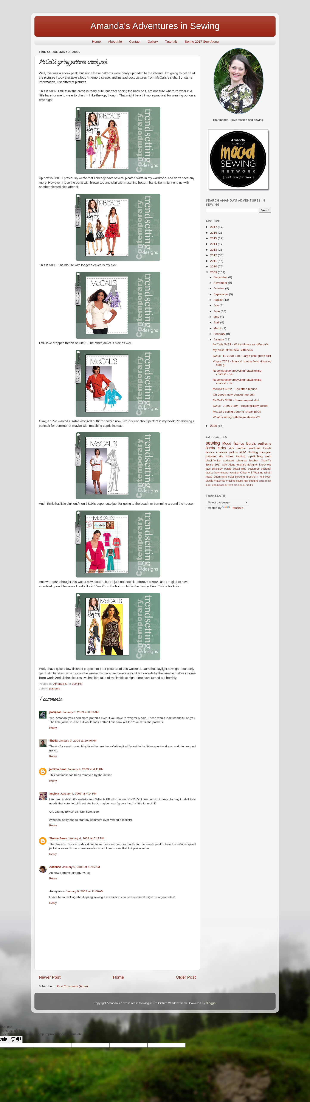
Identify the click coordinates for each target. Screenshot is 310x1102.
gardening (265, 481)
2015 (214, 238)
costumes (253, 468)
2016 (214, 232)
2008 (214, 425)
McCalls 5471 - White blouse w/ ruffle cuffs (241, 344)
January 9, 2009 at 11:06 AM (84, 891)
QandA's (266, 460)
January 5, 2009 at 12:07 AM (81, 867)
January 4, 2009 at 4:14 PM (78, 793)
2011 (214, 260)
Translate (232, 507)
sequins (253, 480)
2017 (214, 226)
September (221, 294)
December (221, 277)
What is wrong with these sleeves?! (236, 417)
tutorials (241, 464)
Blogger (211, 1003)
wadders (254, 448)
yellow (233, 452)
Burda (251, 443)
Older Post (186, 977)
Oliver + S (246, 472)
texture (224, 472)
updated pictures (235, 460)
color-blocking (236, 476)
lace (208, 468)
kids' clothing (249, 452)
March (218, 328)
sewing (213, 443)
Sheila (53, 740)
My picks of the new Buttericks (233, 350)
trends (267, 448)
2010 (214, 266)
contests (221, 452)
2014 (214, 243)
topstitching (255, 456)
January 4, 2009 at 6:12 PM (86, 838)
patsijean (55, 712)
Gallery (153, 41)
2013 (214, 249)
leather (253, 460)
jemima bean (57, 769)
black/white (213, 460)
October (219, 288)
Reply (53, 727)
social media (245, 485)
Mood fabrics (233, 443)
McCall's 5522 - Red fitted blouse (235, 389)
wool (268, 456)
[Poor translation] (16, 1039)
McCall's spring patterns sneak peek (237, 411)
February (220, 333)
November (221, 282)
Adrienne (55, 867)
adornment (220, 476)
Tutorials (171, 41)
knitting (240, 456)
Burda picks (216, 448)
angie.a (54, 793)
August (218, 299)
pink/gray (217, 468)
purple (227, 468)
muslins (230, 480)
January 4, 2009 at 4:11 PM (86, 769)
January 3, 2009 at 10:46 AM (77, 740)
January (219, 339)
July (217, 305)
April (217, 322)
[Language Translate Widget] (227, 502)
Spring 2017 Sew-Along (202, 41)
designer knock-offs (259, 464)
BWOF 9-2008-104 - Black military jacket (240, 405)
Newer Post (50, 977)
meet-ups (211, 485)
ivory (217, 472)
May (217, 316)
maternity (219, 480)
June (217, 311)
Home (96, 41)
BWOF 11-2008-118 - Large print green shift (242, 355)
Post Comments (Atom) (72, 986)
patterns (54, 688)
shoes (229, 456)
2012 (214, 255)
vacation (234, 472)
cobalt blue (239, 468)
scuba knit (242, 480)
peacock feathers (227, 485)
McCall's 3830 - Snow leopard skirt (236, 400)
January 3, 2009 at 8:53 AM (81, 712)
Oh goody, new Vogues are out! (233, 394)
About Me (115, 41)
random (241, 448)
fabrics (210, 452)
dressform (252, 476)
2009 (214, 272)
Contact (134, 41)
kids (231, 448)
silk (221, 456)
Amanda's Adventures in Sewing (155, 26)
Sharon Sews (58, 838)
